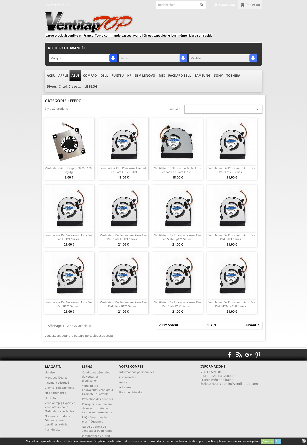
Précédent (168, 325)
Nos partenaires (55, 393)
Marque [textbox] (56, 58)
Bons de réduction (131, 392)
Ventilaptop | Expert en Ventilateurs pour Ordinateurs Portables (60, 407)
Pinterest (258, 355)
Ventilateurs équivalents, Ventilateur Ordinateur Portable (97, 390)
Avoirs (123, 382)
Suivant (253, 325)
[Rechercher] (181, 5)
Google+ (248, 355)
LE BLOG (50, 398)
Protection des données (97, 399)
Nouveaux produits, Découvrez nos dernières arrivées (58, 420)
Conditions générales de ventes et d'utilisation (96, 376)
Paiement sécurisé (57, 382)
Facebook (230, 355)
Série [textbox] (123, 58)
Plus (277, 441)
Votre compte (131, 366)
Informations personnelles (136, 372)
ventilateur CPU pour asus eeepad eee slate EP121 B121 (123, 170)
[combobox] (83, 58)
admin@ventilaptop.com (240, 383)
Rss (239, 355)
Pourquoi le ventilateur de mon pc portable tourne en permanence (97, 408)
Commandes (127, 377)
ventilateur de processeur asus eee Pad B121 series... (232, 237)
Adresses (125, 387)
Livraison (51, 372)
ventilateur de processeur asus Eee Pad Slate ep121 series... (123, 237)
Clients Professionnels (59, 387)
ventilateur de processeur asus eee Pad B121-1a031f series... (232, 304)
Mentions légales (56, 377)
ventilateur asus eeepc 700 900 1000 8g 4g (69, 170)
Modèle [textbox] (196, 58)
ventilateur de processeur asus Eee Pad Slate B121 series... (123, 304)
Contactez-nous (56, 5)
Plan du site (52, 429)
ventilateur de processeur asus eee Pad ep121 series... (232, 170)
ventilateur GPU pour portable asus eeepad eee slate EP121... (177, 170)
